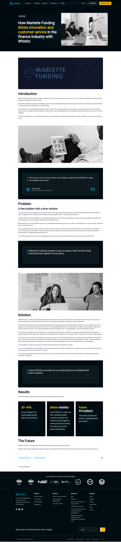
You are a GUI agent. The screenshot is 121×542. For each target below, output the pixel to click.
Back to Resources (24, 467)
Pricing (62, 3)
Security (45, 3)
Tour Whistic (92, 3)
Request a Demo (105, 3)
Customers (37, 3)
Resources (55, 3)
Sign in (83, 3)
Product (28, 3)
